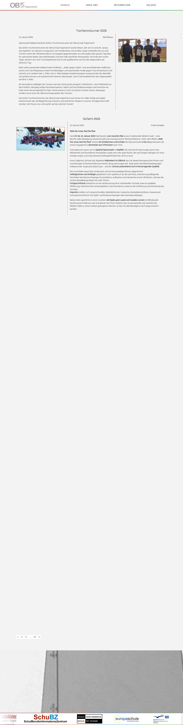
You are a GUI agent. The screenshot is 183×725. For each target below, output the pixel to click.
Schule (65, 5)
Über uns (92, 5)
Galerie (151, 5)
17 (35, 637)
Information (122, 5)
